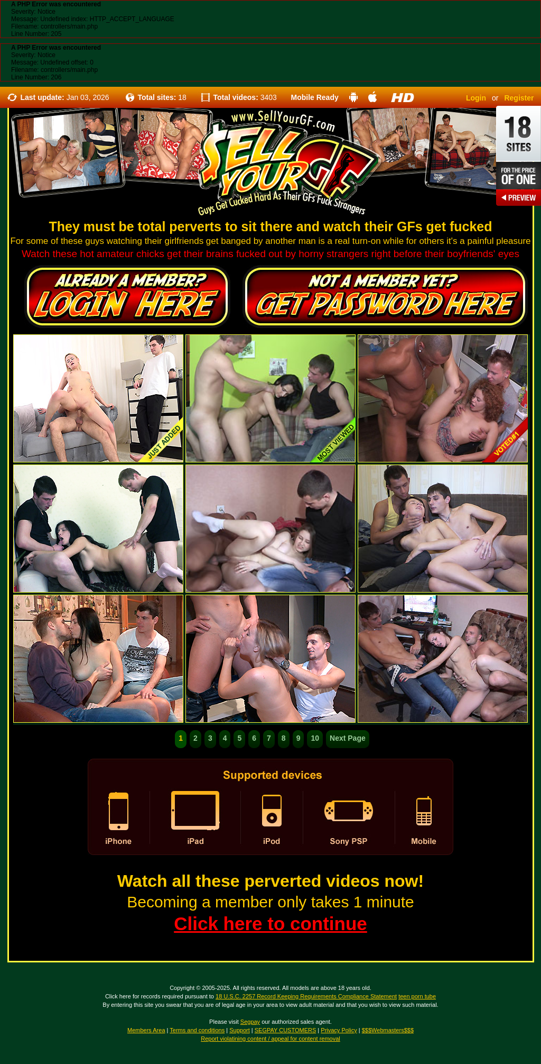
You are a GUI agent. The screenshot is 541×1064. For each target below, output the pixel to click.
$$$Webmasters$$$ (388, 1030)
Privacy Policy (339, 1030)
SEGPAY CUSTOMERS (285, 1030)
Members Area (146, 1030)
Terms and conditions (197, 1030)
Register (519, 98)
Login (476, 98)
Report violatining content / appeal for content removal (270, 1038)
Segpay (250, 1021)
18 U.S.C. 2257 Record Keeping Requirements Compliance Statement (306, 996)
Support (239, 1030)
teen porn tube (417, 996)
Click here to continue (270, 923)
